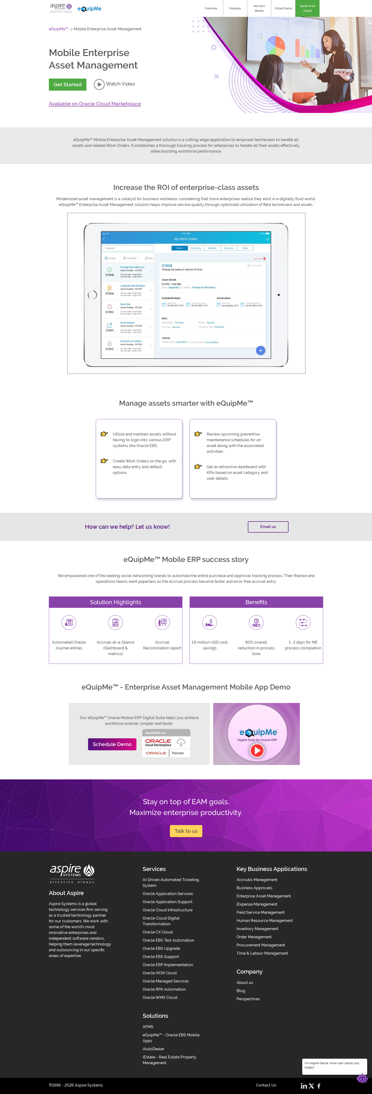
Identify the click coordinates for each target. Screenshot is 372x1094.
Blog (241, 990)
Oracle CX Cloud (158, 932)
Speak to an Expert (307, 8)
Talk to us (186, 831)
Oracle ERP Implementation (168, 965)
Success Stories (259, 8)
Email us (268, 526)
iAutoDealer (153, 1049)
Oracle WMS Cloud (160, 997)
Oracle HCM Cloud (160, 973)
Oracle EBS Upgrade (161, 948)
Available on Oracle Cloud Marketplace (95, 104)
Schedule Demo (112, 744)
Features (235, 8)
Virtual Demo (283, 8)
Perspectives (248, 999)
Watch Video (114, 84)
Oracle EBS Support (161, 956)
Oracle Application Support (167, 902)
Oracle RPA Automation (164, 989)
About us (245, 982)
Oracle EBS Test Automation (168, 940)
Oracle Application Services (168, 893)
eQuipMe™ (58, 29)
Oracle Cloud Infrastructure (167, 910)
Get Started (68, 84)
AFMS (148, 1027)
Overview (211, 8)
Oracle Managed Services (166, 981)
